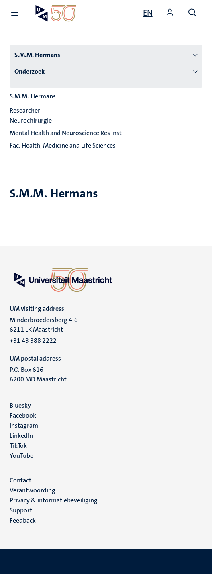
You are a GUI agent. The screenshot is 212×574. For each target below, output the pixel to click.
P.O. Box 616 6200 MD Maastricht (38, 374)
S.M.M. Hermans (37, 55)
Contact (20, 480)
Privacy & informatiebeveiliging (54, 500)
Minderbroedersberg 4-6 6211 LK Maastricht (44, 325)
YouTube (21, 455)
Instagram (24, 425)
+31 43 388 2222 (33, 340)
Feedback (23, 520)
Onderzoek (29, 71)
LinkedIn (21, 435)
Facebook (23, 415)
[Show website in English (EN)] (147, 13)
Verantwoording (32, 490)
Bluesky (20, 405)
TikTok (18, 445)
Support (21, 510)
